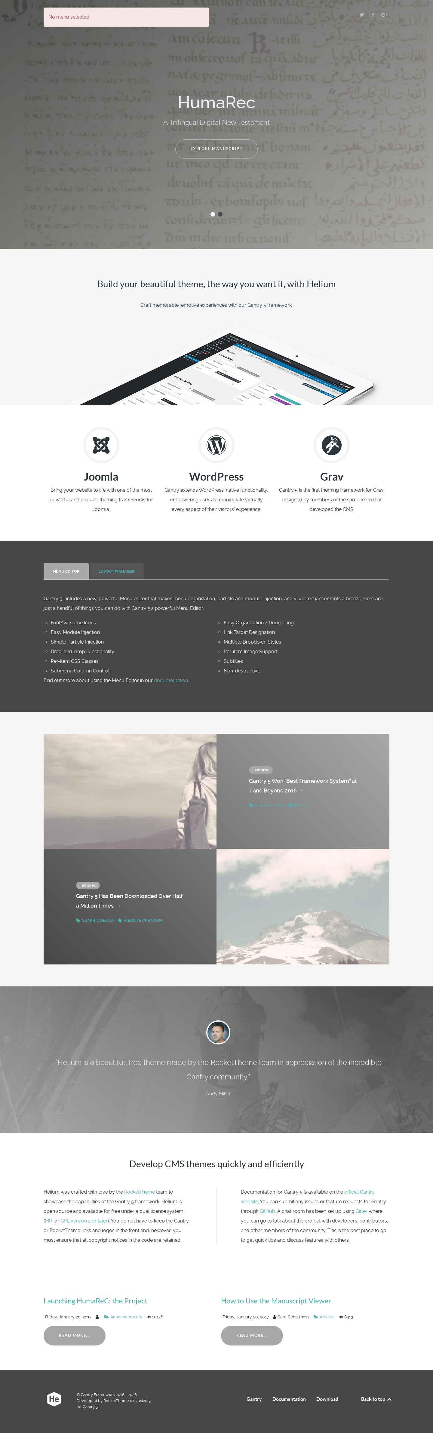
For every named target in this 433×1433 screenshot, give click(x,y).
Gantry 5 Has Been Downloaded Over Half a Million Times (129, 902)
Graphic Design (95, 920)
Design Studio (267, 805)
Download (327, 1399)
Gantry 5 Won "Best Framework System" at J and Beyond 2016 (303, 786)
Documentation (289, 1399)
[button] (212, 214)
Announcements (123, 1317)
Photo (298, 805)
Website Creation (140, 920)
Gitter (361, 1211)
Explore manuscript (217, 148)
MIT (49, 1221)
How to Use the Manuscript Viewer (276, 1301)
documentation (171, 680)
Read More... (74, 1335)
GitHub (267, 1211)
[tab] (67, 571)
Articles (325, 1317)
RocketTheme (139, 1192)
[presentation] (66, 571)
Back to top (376, 1399)
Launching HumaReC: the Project (95, 1301)
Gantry (254, 1399)
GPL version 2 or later (84, 1221)
